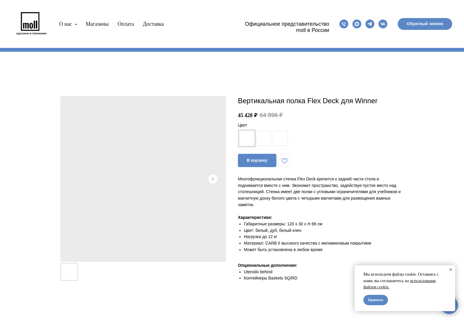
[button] (425, 24)
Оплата (125, 24)
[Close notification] (451, 270)
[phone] (343, 24)
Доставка (153, 24)
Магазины (97, 24)
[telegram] (369, 24)
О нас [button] (66, 24)
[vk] (382, 24)
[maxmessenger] (356, 24)
